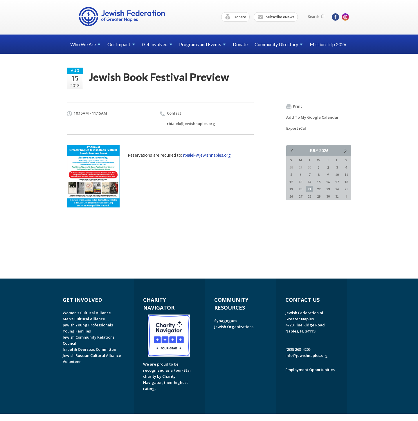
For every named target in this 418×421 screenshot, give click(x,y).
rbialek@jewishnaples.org (191, 123)
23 (328, 189)
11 (346, 174)
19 (291, 189)
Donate (235, 17)
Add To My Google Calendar (312, 117)
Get (157, 44)
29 (318, 196)
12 (291, 182)
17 (337, 182)
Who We (85, 44)
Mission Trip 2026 (328, 44)
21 (309, 189)
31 (337, 196)
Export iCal (296, 128)
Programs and (202, 44)
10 (337, 174)
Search (316, 16)
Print (294, 106)
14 (309, 182)
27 (300, 196)
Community (279, 44)
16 (328, 182)
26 (291, 196)
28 (309, 196)
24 (337, 189)
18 (346, 182)
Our (121, 44)
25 (346, 189)
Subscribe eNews (276, 17)
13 (300, 182)
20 (300, 189)
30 (328, 196)
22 (318, 189)
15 (318, 182)
